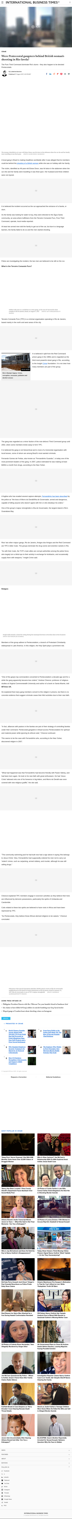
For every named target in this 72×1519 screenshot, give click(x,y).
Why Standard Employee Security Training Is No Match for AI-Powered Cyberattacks (17, 1050)
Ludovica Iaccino (16, 71)
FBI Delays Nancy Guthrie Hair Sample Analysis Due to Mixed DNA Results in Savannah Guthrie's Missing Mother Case (52, 1315)
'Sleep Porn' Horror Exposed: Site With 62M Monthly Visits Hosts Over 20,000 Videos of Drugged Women (17, 1159)
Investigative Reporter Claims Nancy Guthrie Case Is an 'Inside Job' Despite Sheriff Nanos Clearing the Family (53, 1378)
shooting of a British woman (28, 163)
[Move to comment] (69, 74)
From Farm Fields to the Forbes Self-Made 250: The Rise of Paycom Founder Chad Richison (52, 1033)
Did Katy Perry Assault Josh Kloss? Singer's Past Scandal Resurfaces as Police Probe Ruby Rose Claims (17, 1284)
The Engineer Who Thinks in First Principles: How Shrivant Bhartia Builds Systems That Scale (52, 1050)
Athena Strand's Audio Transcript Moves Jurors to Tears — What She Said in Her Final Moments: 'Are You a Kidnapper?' (17, 1222)
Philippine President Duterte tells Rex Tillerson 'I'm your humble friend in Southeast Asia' (35, 1004)
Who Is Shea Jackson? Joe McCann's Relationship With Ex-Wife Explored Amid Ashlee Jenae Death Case (52, 1159)
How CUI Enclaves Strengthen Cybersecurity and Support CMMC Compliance (18, 1061)
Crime (45, 363)
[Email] (65, 74)
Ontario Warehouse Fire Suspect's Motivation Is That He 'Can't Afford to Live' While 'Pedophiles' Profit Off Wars (54, 1284)
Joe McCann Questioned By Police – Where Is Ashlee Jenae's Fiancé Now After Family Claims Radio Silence (17, 1378)
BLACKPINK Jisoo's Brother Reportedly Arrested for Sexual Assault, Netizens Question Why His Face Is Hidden (52, 1440)
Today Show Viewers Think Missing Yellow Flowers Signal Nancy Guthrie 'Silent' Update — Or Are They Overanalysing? (53, 1253)
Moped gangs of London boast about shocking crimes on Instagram (27, 1011)
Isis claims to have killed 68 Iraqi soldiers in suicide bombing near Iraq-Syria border (33, 1008)
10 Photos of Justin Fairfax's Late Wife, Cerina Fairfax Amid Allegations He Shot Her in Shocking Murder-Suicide (53, 1191)
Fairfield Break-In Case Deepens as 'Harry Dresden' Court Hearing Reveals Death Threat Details (16, 1409)
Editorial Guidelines (53, 1077)
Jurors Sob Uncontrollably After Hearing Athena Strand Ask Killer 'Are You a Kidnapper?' (16, 1440)
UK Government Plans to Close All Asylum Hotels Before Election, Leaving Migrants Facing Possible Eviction (52, 1347)
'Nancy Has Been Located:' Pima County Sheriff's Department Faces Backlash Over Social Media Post (16, 1191)
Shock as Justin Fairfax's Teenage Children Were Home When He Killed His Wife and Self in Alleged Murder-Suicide (53, 1409)
